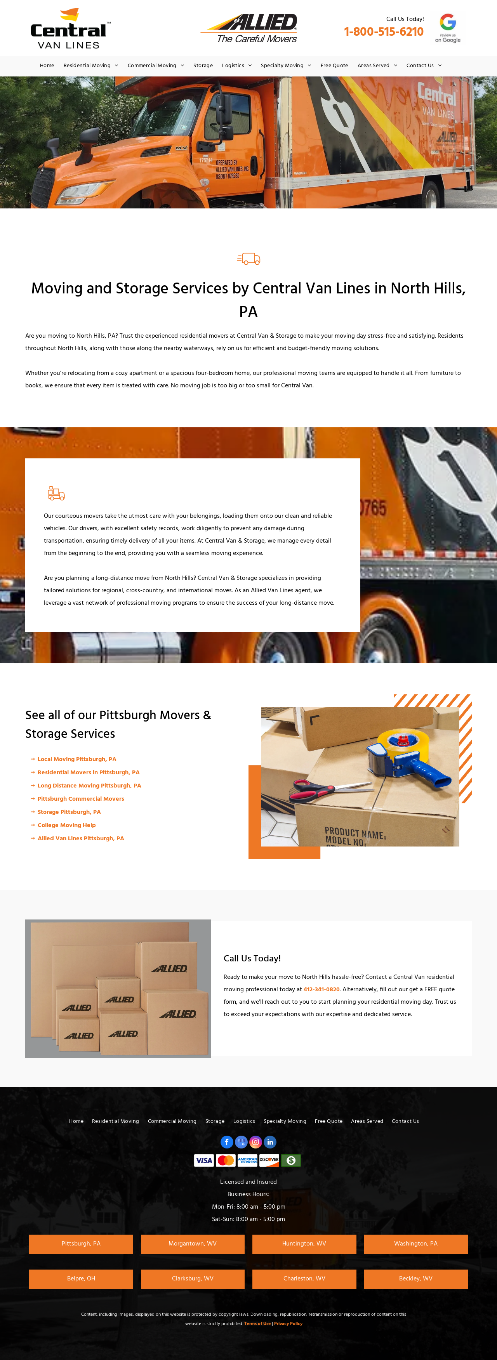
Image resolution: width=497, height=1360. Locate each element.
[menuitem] (47, 66)
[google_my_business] (241, 1143)
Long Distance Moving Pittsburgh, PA (89, 786)
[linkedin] (270, 1143)
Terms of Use (257, 1324)
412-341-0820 (322, 990)
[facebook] (227, 1143)
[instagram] (255, 1143)
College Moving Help (67, 826)
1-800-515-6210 (384, 33)
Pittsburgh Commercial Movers (81, 799)
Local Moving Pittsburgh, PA (77, 760)
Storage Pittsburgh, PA (69, 813)
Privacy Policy (288, 1324)
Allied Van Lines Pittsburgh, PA (81, 839)
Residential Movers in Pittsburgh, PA (89, 773)
